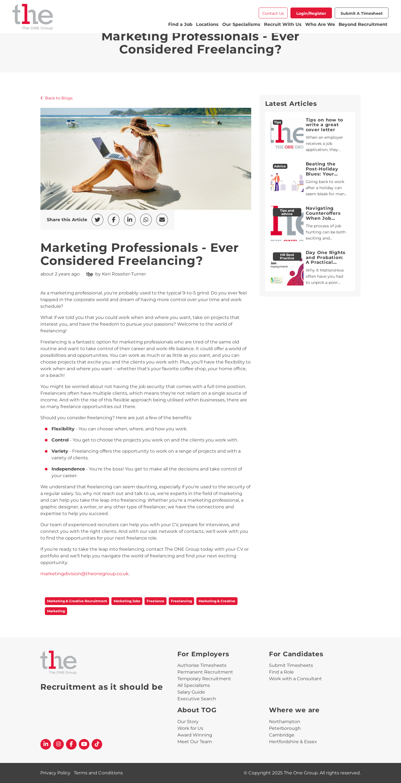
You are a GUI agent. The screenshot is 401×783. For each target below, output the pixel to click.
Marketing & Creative (217, 601)
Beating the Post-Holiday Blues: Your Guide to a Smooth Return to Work (325, 176)
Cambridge (281, 735)
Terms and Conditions (98, 772)
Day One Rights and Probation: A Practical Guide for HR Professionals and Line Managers (326, 267)
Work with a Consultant (295, 678)
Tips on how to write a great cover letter (324, 124)
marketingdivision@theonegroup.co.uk (84, 573)
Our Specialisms (241, 24)
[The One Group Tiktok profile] (97, 744)
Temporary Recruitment (204, 678)
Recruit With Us (283, 24)
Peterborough (285, 728)
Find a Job (180, 24)
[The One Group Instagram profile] (58, 744)
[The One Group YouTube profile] (84, 744)
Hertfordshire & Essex (293, 741)
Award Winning (194, 735)
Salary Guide (191, 692)
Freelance (155, 601)
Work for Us (190, 728)
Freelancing (181, 601)
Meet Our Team (194, 741)
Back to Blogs (56, 98)
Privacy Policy (55, 772)
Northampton (284, 721)
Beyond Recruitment (363, 24)
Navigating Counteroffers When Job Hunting (323, 216)
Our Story (188, 721)
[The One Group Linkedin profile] (45, 744)
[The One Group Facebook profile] (71, 744)
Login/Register (311, 13)
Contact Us (273, 13)
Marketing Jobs (127, 601)
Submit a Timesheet (362, 13)
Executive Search (196, 698)
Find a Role (281, 672)
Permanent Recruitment (205, 672)
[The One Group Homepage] (90, 17)
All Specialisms (193, 685)
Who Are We (320, 24)
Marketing (56, 611)
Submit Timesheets (291, 665)
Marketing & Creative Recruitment (77, 601)
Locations (207, 24)
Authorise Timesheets (201, 665)
